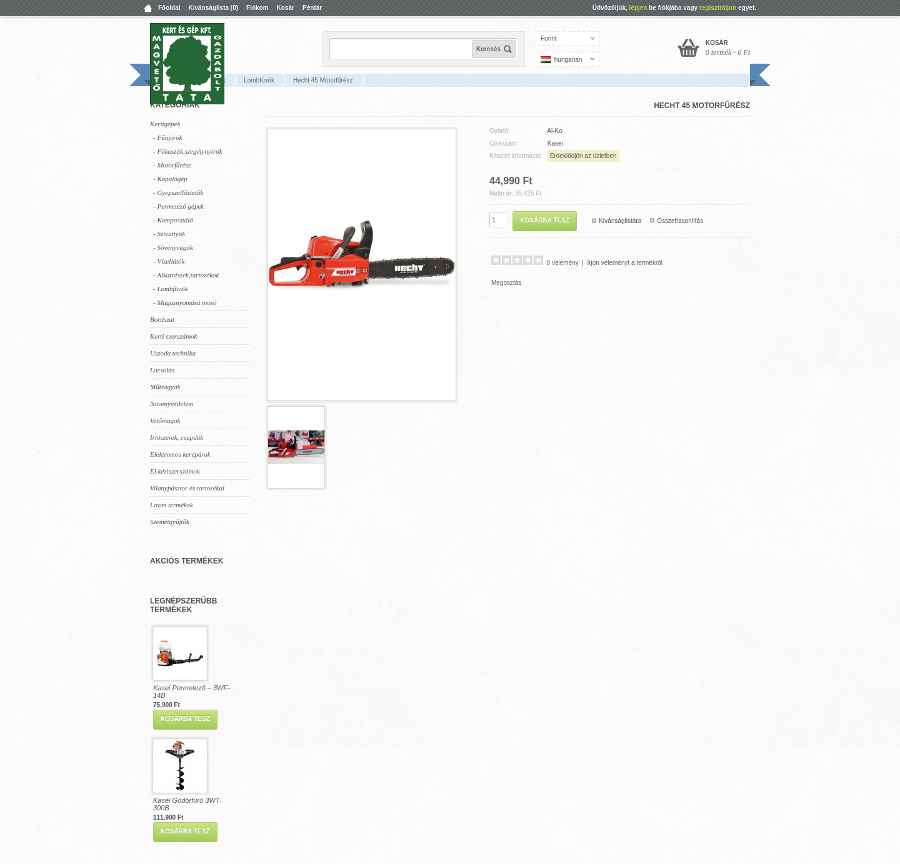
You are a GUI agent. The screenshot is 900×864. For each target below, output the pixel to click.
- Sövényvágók (173, 247)
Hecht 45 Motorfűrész (323, 80)
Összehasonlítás (680, 220)
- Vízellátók (168, 261)
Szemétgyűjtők (169, 521)
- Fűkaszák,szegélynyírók (187, 151)
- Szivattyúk (169, 233)
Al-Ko (554, 130)
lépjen (638, 7)
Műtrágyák (165, 386)
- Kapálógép (170, 178)
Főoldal (169, 7)
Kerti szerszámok (173, 336)
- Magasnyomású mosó (184, 302)
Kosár (285, 7)
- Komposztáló (173, 220)
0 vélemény (563, 262)
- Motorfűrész (172, 165)
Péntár (312, 7)
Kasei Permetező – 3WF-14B (191, 691)
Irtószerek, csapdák (176, 437)
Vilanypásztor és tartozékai (187, 488)
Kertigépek (165, 123)
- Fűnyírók (167, 137)
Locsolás (162, 370)
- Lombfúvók (170, 288)
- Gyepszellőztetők (178, 192)
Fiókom (257, 7)
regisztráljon (717, 7)
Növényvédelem (171, 403)
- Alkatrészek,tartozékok (186, 275)
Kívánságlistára (620, 220)
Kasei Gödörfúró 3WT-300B (187, 804)
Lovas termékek (171, 505)
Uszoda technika (173, 353)
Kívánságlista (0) (213, 7)
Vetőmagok (165, 420)
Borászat (162, 319)
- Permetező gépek (178, 206)
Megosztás (506, 282)
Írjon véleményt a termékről (624, 262)
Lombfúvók (259, 80)
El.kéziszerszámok (175, 471)
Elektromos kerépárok (180, 454)
